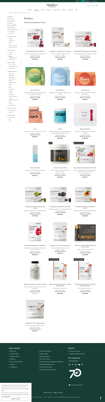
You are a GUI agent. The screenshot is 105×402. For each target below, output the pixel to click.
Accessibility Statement (47, 364)
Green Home (56, 9)
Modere (64, 9)
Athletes (12, 359)
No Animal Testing (45, 351)
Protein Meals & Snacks (14, 66)
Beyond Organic (45, 356)
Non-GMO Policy (45, 359)
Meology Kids (11, 33)
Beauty (49, 9)
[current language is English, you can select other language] (95, 1)
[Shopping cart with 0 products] (83, 1)
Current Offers (14, 354)
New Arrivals (10, 18)
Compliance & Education (47, 369)
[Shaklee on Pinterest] (82, 364)
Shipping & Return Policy (77, 354)
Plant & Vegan (12, 117)
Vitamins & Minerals (13, 47)
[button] (101, 398)
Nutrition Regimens (13, 45)
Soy (9, 119)
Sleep (10, 101)
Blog (73, 361)
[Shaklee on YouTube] (79, 364)
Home (10, 12)
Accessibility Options (77, 385)
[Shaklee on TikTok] (75, 363)
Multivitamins (11, 40)
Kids (10, 43)
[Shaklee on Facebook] (72, 364)
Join (76, 9)
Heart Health (11, 89)
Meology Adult (12, 31)
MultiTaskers (10, 23)
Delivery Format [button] (11, 50)
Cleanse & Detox (12, 78)
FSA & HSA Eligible (11, 25)
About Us (13, 351)
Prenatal (10, 42)
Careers (12, 364)
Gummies (11, 52)
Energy (10, 84)
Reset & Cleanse (12, 64)
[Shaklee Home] (52, 5)
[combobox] (91, 5)
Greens (10, 87)
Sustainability (44, 354)
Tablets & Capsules (13, 57)
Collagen (11, 80)
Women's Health (12, 105)
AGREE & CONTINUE (15, 398)
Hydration (11, 91)
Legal (45, 397)
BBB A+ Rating (58, 392)
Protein (43, 9)
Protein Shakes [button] (11, 115)
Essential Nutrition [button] (11, 36)
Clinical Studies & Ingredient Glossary (51, 361)
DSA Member (47, 392)
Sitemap (50, 397)
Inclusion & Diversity (46, 367)
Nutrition (36, 9)
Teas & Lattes (12, 59)
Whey (10, 120)
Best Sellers (10, 16)
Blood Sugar (11, 75)
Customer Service (74, 351)
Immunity (11, 92)
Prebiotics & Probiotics (13, 99)
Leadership (13, 367)
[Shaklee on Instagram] (69, 364)
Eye (9, 85)
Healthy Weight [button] (11, 62)
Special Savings (11, 27)
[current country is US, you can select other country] (89, 1)
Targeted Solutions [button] (12, 71)
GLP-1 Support (12, 68)
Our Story (70, 9)
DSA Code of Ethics (16, 361)
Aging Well (11, 73)
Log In (78, 1)
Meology (30, 9)
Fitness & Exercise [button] (11, 108)
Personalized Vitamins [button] (12, 29)
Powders (10, 56)
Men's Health (11, 94)
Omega (10, 98)
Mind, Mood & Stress (13, 96)
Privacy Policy (39, 397)
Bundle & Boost (11, 20)
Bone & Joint (11, 77)
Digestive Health (12, 82)
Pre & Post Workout (13, 110)
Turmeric (10, 103)
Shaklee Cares (14, 356)
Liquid (10, 54)
